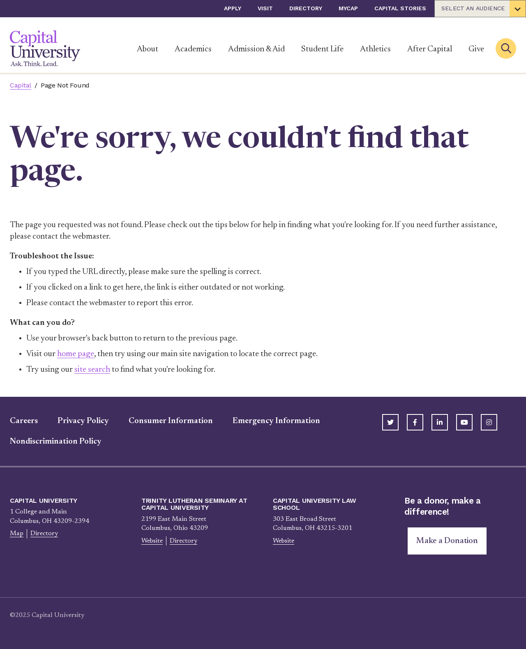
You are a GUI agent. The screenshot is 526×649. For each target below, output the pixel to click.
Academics (193, 49)
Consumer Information (171, 421)
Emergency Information (276, 421)
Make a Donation (447, 541)
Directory (305, 8)
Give (476, 49)
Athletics (375, 49)
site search (92, 370)
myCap (348, 8)
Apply (232, 8)
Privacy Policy (83, 421)
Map (16, 533)
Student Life (322, 49)
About (147, 49)
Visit (265, 8)
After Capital (429, 49)
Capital (20, 85)
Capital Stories (400, 8)
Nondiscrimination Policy (56, 441)
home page (75, 354)
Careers (24, 421)
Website (152, 541)
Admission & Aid (256, 49)
